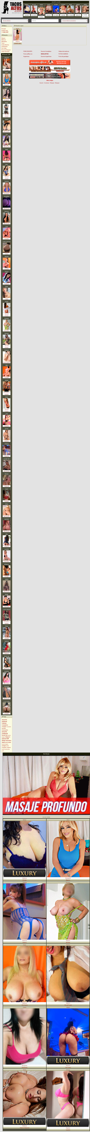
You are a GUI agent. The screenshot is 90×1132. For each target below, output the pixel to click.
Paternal (41, 16)
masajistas (5, 725)
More (6, 102)
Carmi (24, 1007)
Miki (7, 365)
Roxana (6, 318)
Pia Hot (34, 4)
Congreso (6, 100)
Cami (6, 489)
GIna (6, 397)
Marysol (6, 57)
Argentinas (26, 56)
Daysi (48, 4)
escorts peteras (4, 720)
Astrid (6, 380)
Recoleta (48, 15)
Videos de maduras (64, 51)
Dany (6, 626)
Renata (7, 333)
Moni (6, 72)
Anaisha (6, 671)
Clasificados (4, 46)
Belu (6, 164)
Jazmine (6, 519)
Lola (6, 413)
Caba (6, 299)
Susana (6, 181)
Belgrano (6, 85)
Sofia (6, 87)
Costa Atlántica (5, 44)
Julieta (6, 579)
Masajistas (4, 41)
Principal (4, 28)
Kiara (24, 945)
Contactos (46, 83)
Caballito (78, 15)
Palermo (6, 284)
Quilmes (6, 441)
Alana (6, 119)
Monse (6, 474)
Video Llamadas (5, 51)
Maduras (4, 39)
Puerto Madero (6, 362)
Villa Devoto (34, 15)
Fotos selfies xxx (27, 54)
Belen (17, 28)
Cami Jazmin (6, 609)
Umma (6, 271)
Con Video (4, 48)
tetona (4, 739)
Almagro (27, 15)
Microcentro (7, 131)
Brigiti (6, 594)
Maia (6, 149)
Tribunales (6, 606)
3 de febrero (7, 193)
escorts (3, 749)
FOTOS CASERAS (63, 54)
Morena (6, 211)
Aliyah (56, 4)
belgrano (7, 737)
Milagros (6, 564)
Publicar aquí (5, 30)
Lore (6, 226)
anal (3, 742)
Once (6, 253)
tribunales (8, 740)
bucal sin (5, 735)
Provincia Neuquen (6, 50)
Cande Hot (7, 459)
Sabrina (6, 641)
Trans (3, 43)
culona (4, 723)
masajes (4, 726)
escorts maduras (5, 732)
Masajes (52, 83)
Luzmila (6, 549)
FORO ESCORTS (27, 51)
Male (6, 286)
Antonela (6, 686)
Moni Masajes (46, 754)
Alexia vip (6, 656)
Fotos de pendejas (63, 56)
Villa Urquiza (71, 15)
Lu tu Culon (6, 701)
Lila (7, 134)
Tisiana (68, 945)
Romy (70, 4)
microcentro (9, 726)
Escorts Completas (46, 51)
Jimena (78, 4)
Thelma (7, 444)
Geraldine (6, 196)
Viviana (63, 4)
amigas (4, 745)
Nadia (6, 301)
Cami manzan (6, 241)
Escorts (41, 83)
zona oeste (8, 742)
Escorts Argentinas (46, 56)
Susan (6, 429)
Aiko (6, 534)
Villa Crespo (56, 15)
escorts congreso (5, 744)
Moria (85, 4)
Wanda (7, 256)
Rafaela (6, 350)
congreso (9, 747)
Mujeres (3, 38)
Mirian (26, 4)
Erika (6, 504)
